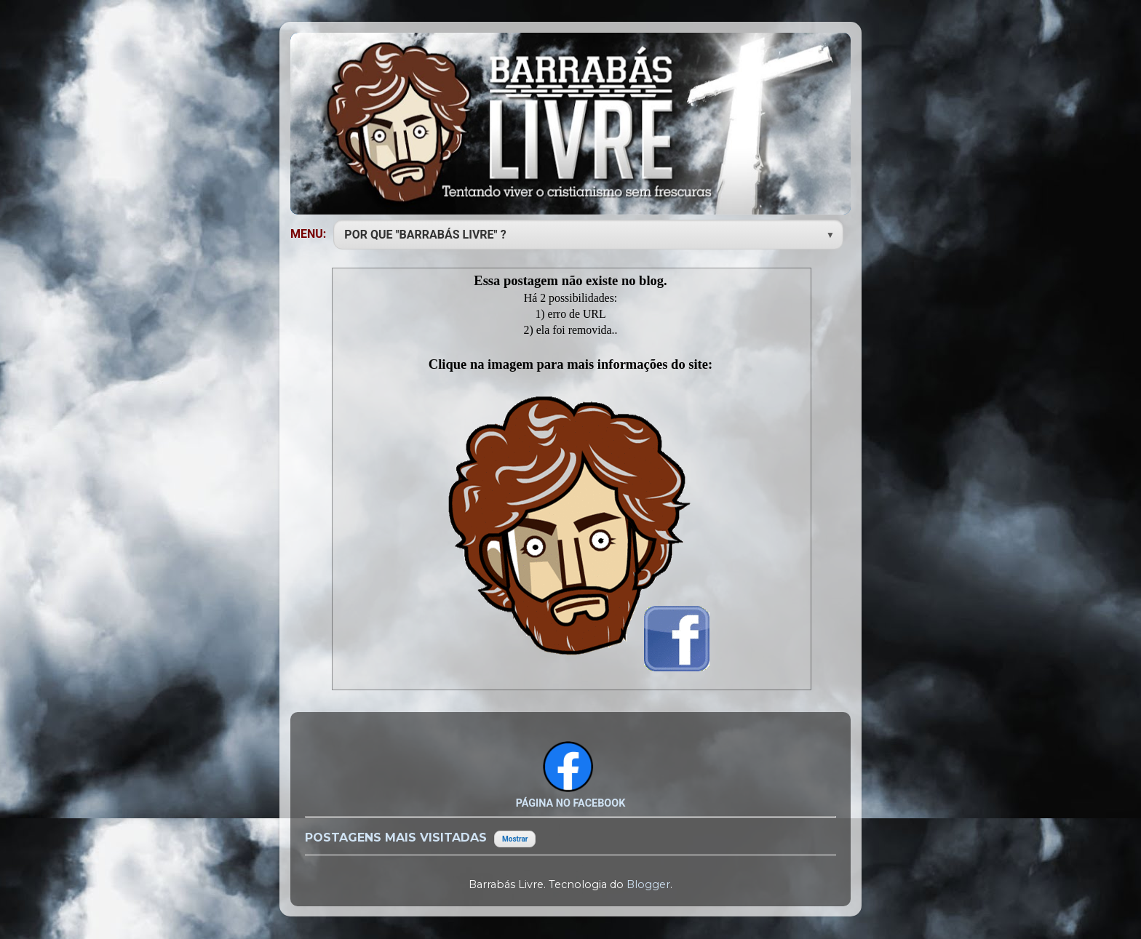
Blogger (648, 884)
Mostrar (515, 839)
